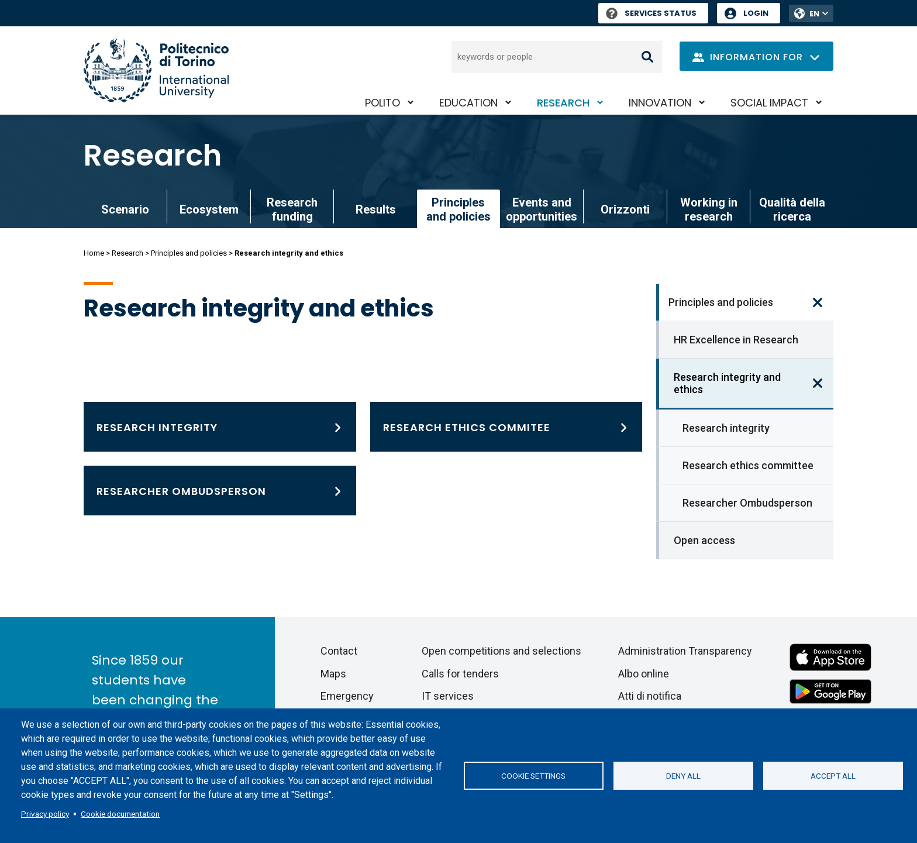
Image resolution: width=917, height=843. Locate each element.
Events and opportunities (541, 209)
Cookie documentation (120, 813)
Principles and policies (189, 253)
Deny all (683, 775)
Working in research (708, 209)
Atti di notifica (649, 696)
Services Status (651, 13)
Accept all (833, 775)
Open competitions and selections (501, 651)
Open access (704, 540)
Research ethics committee (747, 465)
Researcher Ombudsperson (747, 503)
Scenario (125, 209)
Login (755, 13)
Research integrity (726, 428)
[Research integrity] (220, 427)
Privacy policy (45, 813)
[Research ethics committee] (506, 427)
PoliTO (382, 102)
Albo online (643, 673)
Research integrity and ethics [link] (727, 383)
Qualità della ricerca (792, 209)
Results (376, 209)
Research (563, 102)
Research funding (292, 209)
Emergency (347, 696)
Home (94, 253)
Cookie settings (533, 775)
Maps (333, 673)
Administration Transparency (685, 651)
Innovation (660, 102)
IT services (448, 696)
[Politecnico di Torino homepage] (156, 70)
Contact (338, 651)
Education (468, 102)
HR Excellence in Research (736, 339)
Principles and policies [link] (458, 209)
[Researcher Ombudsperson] (220, 490)
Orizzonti (625, 209)
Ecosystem (209, 209)
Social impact (769, 102)
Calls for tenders (460, 673)
